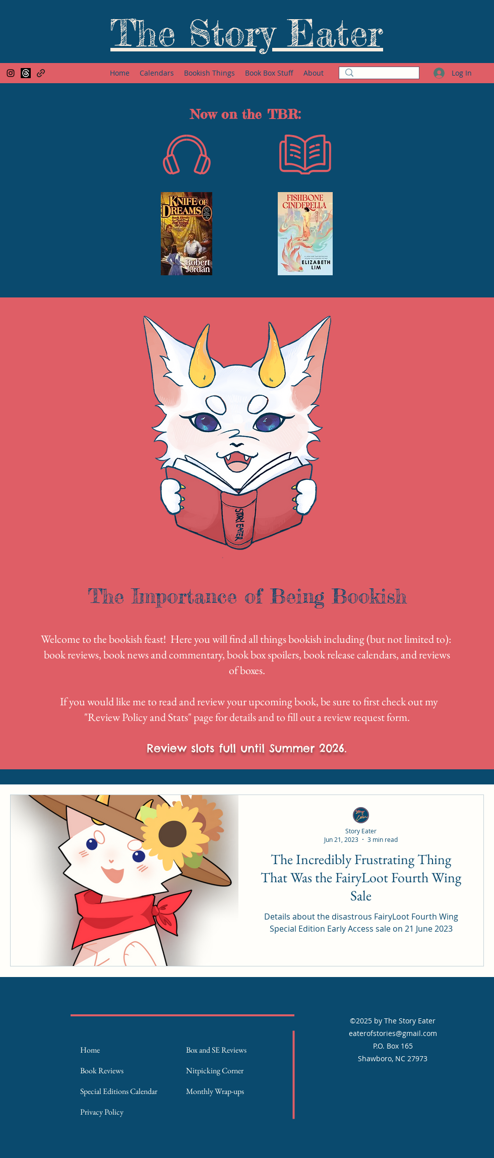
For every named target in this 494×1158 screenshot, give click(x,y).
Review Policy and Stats (138, 717)
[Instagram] (11, 73)
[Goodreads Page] (41, 73)
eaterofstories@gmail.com (393, 1033)
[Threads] (26, 73)
